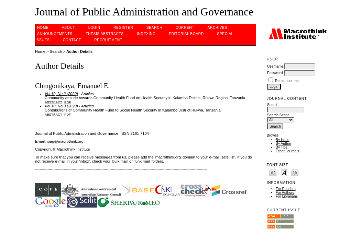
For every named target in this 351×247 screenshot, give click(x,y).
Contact (72, 40)
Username (275, 66)
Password (275, 73)
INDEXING (146, 34)
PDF (67, 102)
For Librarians (287, 196)
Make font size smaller (273, 172)
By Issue (282, 140)
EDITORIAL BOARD (186, 34)
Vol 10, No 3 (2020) (61, 106)
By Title (281, 147)
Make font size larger (295, 172)
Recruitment (108, 40)
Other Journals (287, 151)
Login (94, 28)
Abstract (53, 102)
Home (42, 28)
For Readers (286, 189)
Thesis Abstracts (105, 34)
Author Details (79, 51)
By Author (283, 143)
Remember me (287, 81)
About (68, 28)
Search (154, 28)
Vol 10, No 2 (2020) (61, 94)
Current (185, 28)
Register (123, 28)
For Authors (285, 193)
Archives (217, 28)
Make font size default (284, 172)
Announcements (55, 34)
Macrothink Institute (73, 149)
